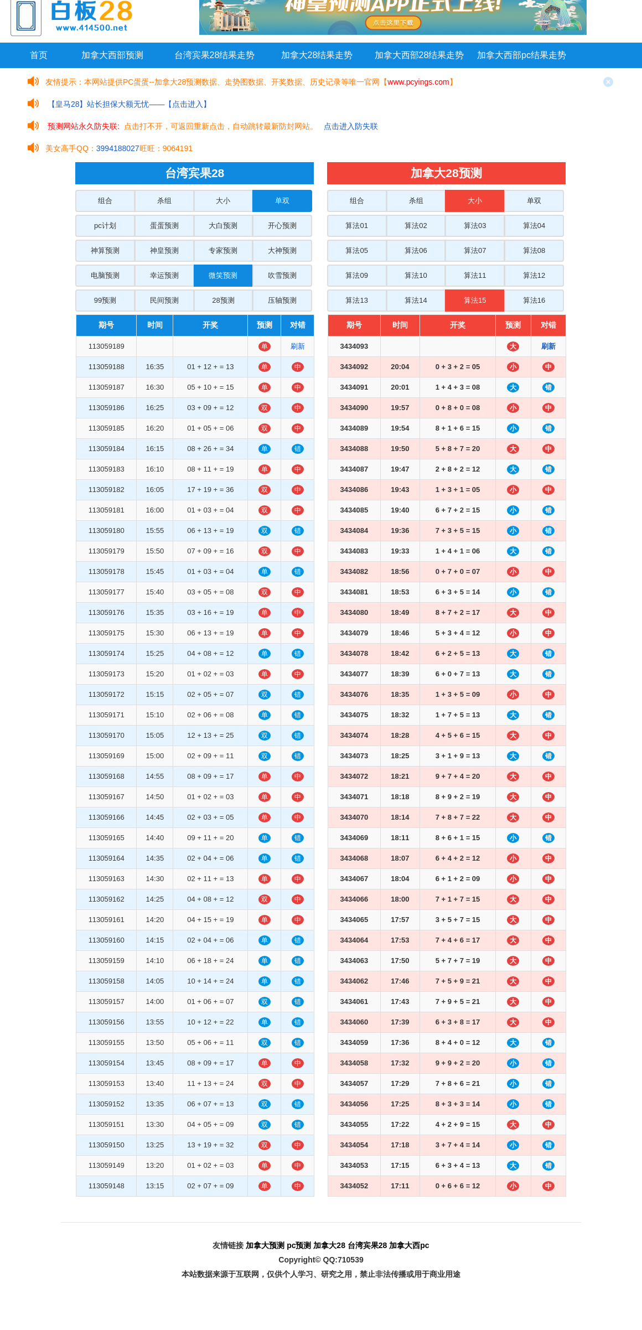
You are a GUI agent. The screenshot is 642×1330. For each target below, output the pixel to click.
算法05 (356, 250)
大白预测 (223, 225)
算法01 (356, 225)
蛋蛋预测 (164, 225)
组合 (105, 200)
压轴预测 (282, 300)
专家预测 (223, 250)
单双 (282, 200)
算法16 (534, 300)
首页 (39, 55)
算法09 (356, 275)
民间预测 (164, 300)
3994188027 (117, 148)
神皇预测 (164, 250)
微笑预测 (223, 275)
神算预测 (105, 250)
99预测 (105, 300)
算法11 (475, 275)
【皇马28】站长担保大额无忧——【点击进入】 (129, 104)
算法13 (356, 300)
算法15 (475, 300)
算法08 (534, 250)
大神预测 (282, 250)
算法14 (416, 300)
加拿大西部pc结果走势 (521, 55)
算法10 (416, 275)
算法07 (475, 250)
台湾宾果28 (367, 1245)
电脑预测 (105, 275)
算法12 (534, 275)
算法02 (416, 225)
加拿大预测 (265, 1245)
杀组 (164, 200)
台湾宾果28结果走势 (214, 55)
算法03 (475, 225)
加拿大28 (329, 1245)
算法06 (416, 250)
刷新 (298, 346)
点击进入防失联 (351, 126)
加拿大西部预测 (112, 55)
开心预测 (282, 225)
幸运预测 (164, 275)
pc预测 (299, 1245)
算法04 (534, 225)
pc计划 (105, 225)
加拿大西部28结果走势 (419, 55)
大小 (223, 200)
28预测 (223, 300)
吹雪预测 (282, 275)
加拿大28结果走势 (317, 55)
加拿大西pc (409, 1245)
